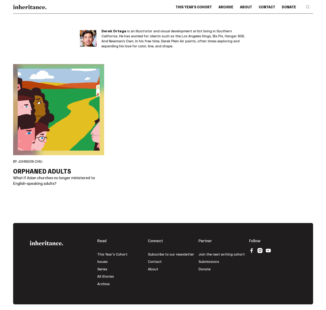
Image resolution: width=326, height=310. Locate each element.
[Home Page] (29, 7)
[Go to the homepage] (46, 242)
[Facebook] (251, 250)
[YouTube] (268, 250)
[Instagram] (259, 250)
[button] (308, 7)
